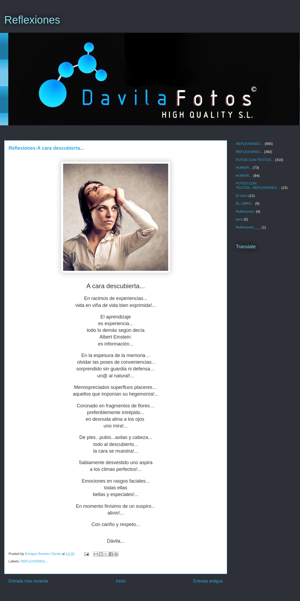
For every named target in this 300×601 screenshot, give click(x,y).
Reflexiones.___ (248, 227)
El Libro (242, 196)
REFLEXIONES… (35, 561)
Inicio (120, 581)
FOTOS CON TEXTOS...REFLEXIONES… (258, 185)
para (239, 219)
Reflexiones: (245, 211)
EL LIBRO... (245, 203)
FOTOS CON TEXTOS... (255, 160)
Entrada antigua (208, 581)
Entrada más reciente (28, 581)
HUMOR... (244, 168)
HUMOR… (244, 176)
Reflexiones (32, 20)
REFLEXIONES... (249, 152)
